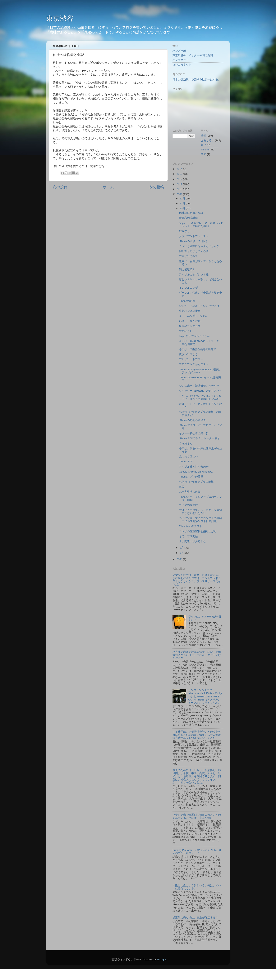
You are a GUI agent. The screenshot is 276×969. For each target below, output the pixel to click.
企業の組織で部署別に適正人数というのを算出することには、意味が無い (196, 816)
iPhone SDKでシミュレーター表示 (199, 438)
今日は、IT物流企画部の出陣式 (197, 349)
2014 (180, 168)
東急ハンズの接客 (189, 310)
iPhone (205, 149)
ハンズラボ (179, 50)
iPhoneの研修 (187, 301)
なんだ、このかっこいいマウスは (199, 305)
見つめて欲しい (188, 456)
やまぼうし (185, 331)
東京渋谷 (60, 18)
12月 (183, 198)
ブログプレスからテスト (194, 364)
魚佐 (181, 486)
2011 (180, 184)
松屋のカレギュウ (189, 326)
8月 (182, 552)
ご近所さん (185, 443)
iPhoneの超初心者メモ (192, 420)
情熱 (203, 135)
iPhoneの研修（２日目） (194, 241)
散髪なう (184, 231)
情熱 (203, 154)
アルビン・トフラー (191, 359)
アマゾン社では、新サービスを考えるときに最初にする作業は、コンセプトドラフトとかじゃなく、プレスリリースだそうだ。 (196, 580)
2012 (180, 179)
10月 (183, 208)
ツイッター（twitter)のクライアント (200, 390)
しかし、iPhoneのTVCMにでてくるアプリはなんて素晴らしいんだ (200, 397)
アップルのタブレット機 (194, 274)
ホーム (108, 187)
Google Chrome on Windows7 (196, 471)
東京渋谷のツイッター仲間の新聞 (192, 55)
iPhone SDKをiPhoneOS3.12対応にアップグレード (200, 371)
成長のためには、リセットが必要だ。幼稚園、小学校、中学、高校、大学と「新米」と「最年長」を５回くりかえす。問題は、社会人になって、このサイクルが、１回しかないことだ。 (196, 776)
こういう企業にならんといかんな (199, 246)
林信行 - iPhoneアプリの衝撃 (196, 481)
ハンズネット (180, 60)
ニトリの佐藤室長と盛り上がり (198, 531)
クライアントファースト (194, 236)
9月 (182, 547)
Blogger (161, 959)
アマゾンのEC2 (188, 256)
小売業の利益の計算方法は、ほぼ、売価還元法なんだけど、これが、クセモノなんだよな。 (196, 655)
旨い (203, 145)
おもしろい (207, 140)
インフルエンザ (188, 287)
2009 (180, 194)
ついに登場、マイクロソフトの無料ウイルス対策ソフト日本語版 (200, 520)
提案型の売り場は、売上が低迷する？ (195, 917)
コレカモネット (181, 64)
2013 (180, 173)
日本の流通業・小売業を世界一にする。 (196, 79)
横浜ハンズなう (188, 354)
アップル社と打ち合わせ (194, 466)
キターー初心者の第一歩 (194, 433)
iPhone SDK (186, 461)
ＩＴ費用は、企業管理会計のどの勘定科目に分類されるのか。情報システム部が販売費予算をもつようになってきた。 (196, 734)
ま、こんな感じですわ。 (194, 315)
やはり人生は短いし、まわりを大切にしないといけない (200, 511)
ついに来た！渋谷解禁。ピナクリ (199, 385)
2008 (180, 559)
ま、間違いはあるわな (192, 541)
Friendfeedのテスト (190, 526)
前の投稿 (156, 187)
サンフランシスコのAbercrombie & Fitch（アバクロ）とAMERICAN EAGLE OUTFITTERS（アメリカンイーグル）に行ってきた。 (205, 696)
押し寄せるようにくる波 (194, 251)
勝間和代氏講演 (188, 217)
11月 (183, 203)
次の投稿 (60, 187)
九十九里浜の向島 (189, 491)
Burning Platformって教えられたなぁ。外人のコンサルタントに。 (196, 852)
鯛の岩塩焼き (187, 269)
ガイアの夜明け (188, 505)
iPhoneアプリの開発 (191, 476)
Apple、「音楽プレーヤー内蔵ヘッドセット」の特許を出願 (201, 225)
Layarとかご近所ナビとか (194, 336)
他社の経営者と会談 (191, 212)
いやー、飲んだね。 (191, 321)
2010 (180, 189)
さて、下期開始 (188, 536)
